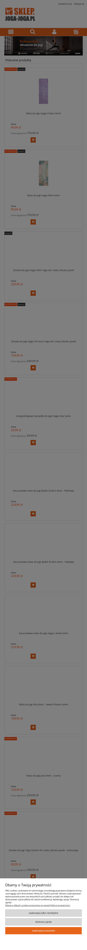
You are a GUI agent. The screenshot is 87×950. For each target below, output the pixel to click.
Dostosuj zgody (43, 921)
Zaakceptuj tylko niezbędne (43, 913)
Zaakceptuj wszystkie (43, 930)
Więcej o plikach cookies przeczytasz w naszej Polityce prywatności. (37, 905)
